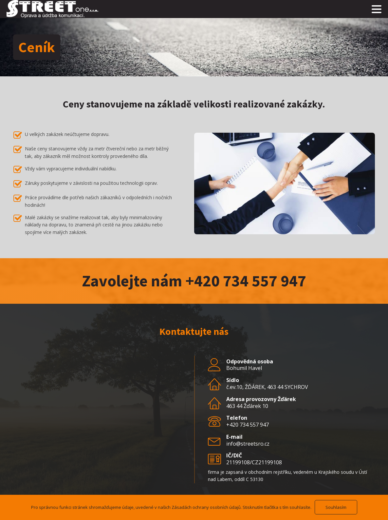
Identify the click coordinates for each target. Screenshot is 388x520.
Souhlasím (335, 507)
